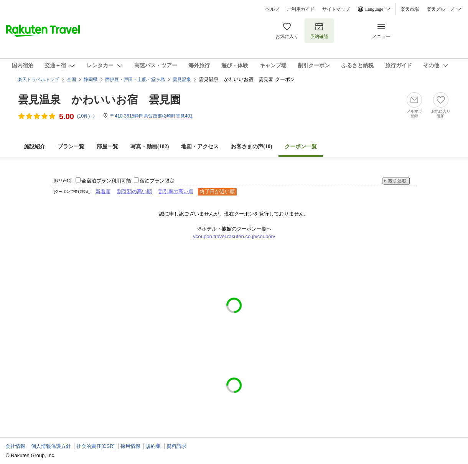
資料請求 (176, 446)
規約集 (153, 446)
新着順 (103, 191)
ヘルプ (272, 9)
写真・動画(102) (149, 146)
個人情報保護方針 (51, 446)
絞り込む (396, 181)
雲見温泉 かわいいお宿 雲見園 (99, 100)
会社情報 (15, 446)
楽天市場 (409, 9)
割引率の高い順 (175, 191)
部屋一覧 (107, 146)
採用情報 (130, 446)
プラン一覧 (71, 146)
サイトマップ (336, 9)
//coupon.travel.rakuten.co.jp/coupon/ (234, 236)
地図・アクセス (200, 146)
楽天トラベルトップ (38, 79)
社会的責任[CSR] (95, 446)
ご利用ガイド (301, 9)
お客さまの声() (251, 146)
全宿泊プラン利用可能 (106, 181)
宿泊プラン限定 (157, 181)
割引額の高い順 (134, 191)
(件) (86, 116)
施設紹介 (34, 146)
